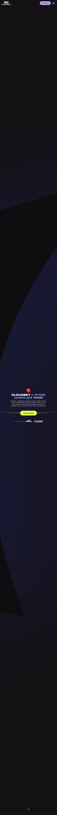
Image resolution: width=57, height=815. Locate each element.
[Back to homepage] (6, 3)
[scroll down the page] (28, 809)
